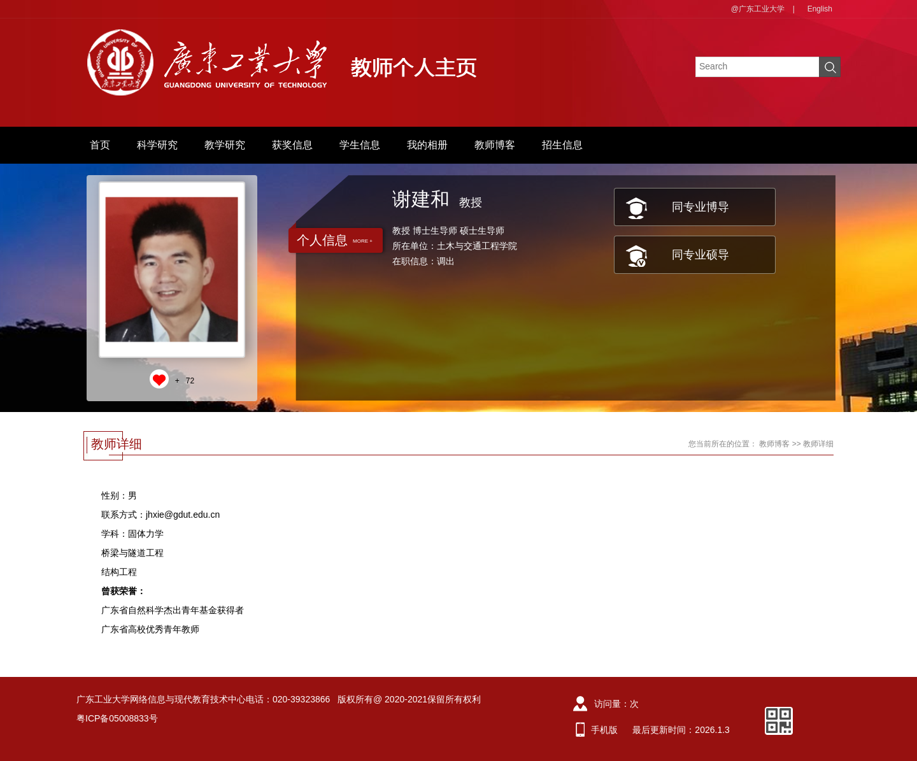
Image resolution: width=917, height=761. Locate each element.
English (819, 8)
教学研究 (224, 144)
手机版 (604, 730)
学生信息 (359, 144)
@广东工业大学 (758, 8)
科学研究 (157, 144)
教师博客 (494, 144)
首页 (100, 144)
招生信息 (562, 144)
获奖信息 (292, 144)
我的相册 (427, 144)
